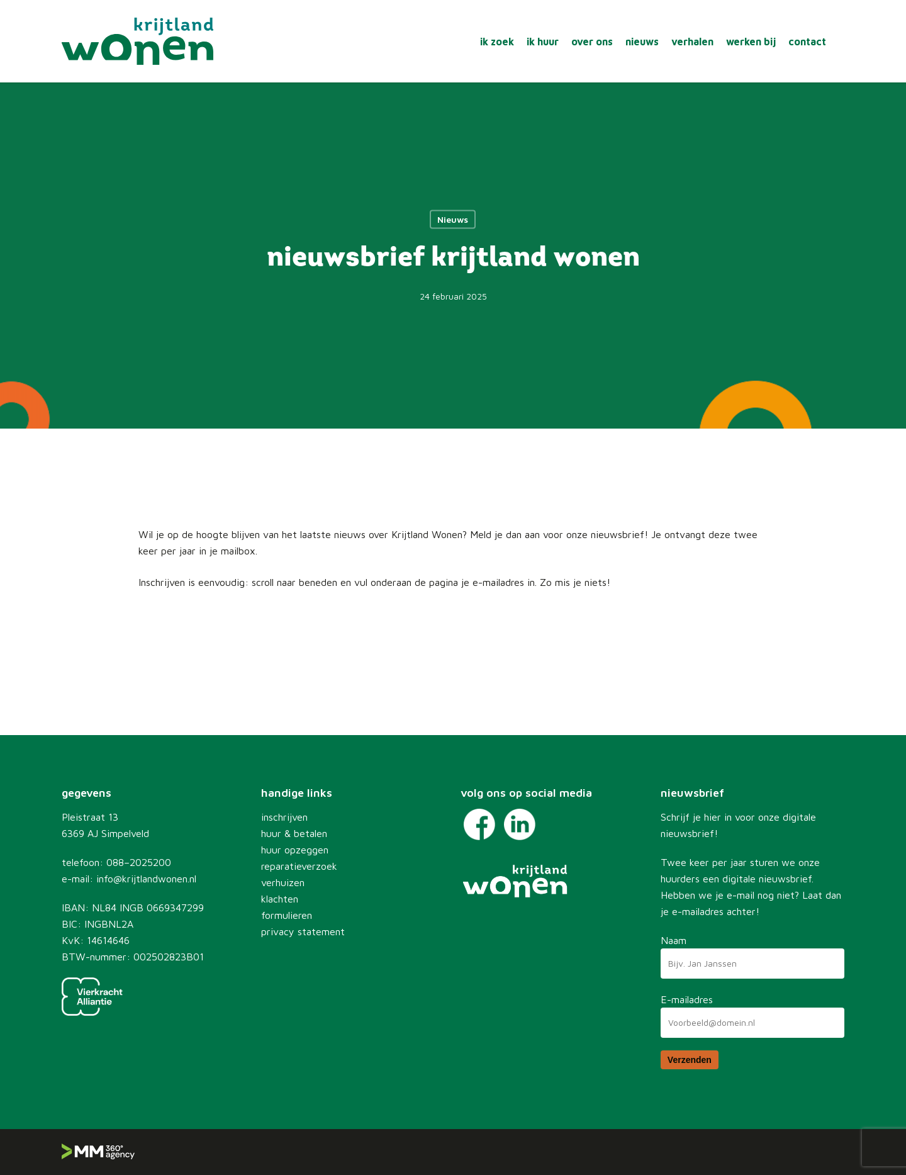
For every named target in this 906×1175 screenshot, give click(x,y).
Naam (673, 940)
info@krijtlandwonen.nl (146, 878)
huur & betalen (294, 833)
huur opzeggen (294, 849)
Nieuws (452, 219)
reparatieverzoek (299, 866)
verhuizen (283, 882)
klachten (279, 898)
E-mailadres (687, 999)
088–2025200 (138, 862)
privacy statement (303, 931)
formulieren (286, 915)
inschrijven (284, 817)
